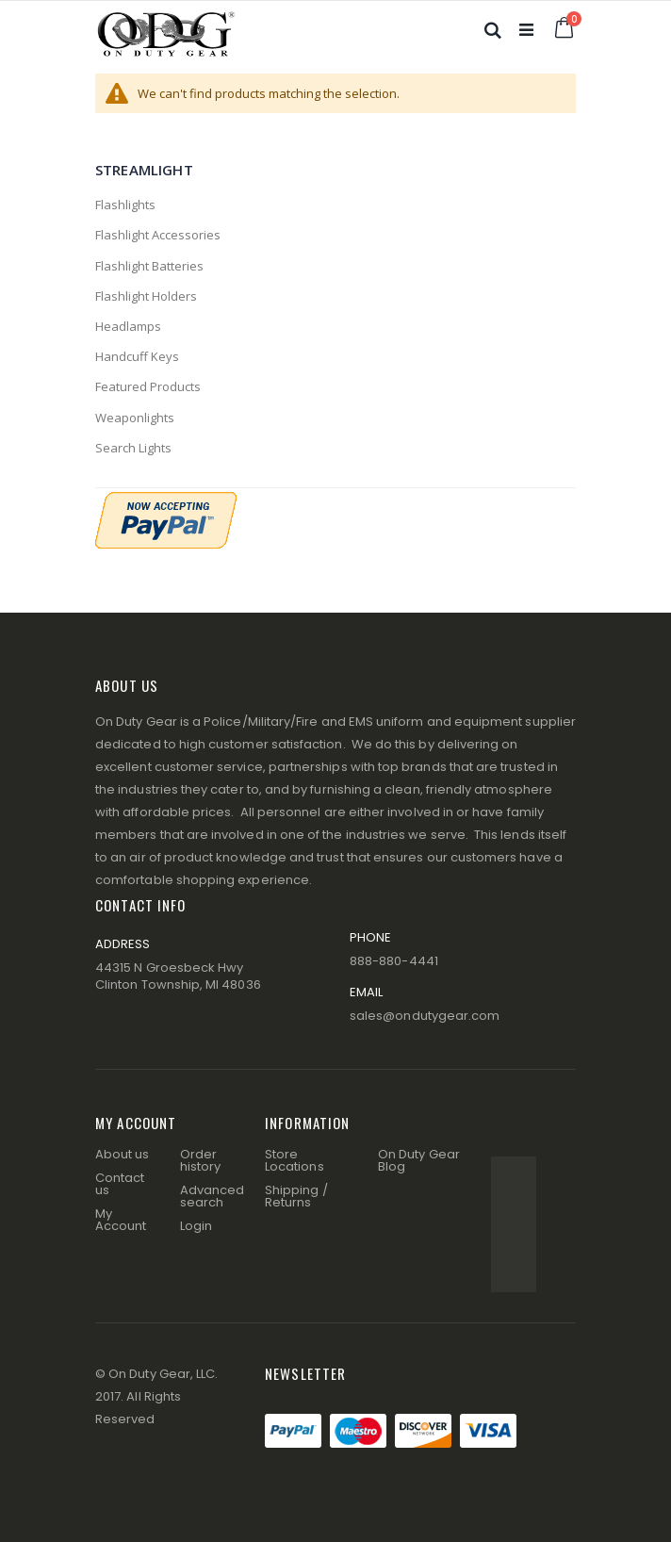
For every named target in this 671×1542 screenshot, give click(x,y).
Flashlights (125, 204)
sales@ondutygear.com (424, 1016)
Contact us (119, 1184)
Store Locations (294, 1160)
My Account (120, 1220)
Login (196, 1226)
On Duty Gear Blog (419, 1160)
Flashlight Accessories (158, 234)
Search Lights (133, 447)
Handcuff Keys (137, 356)
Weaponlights (134, 417)
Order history (200, 1160)
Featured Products (148, 386)
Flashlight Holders (146, 295)
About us (122, 1154)
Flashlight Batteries (149, 265)
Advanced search (212, 1196)
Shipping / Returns (296, 1196)
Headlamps (128, 326)
